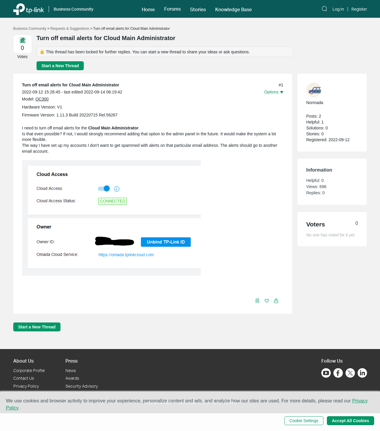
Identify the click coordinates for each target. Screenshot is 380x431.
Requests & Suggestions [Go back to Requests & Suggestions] (69, 29)
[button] (148, 9)
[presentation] (313, 90)
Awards (72, 378)
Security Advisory (81, 386)
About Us (23, 361)
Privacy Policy (26, 386)
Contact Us (23, 378)
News (70, 370)
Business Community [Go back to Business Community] (30, 29)
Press (71, 361)
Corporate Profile (29, 370)
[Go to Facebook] (338, 373)
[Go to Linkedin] (362, 373)
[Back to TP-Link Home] (28, 8)
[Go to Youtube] (326, 373)
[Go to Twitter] (350, 373)
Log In (338, 9)
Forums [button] (172, 8)
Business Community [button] (73, 8)
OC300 (41, 99)
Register (359, 9)
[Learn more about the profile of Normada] (329, 90)
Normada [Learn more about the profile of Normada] (314, 102)
